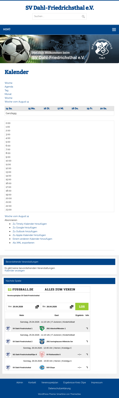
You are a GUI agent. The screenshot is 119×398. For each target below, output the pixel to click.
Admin (19, 383)
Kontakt (32, 383)
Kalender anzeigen (15, 270)
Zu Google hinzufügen (25, 227)
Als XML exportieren (23, 242)
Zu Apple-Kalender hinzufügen (29, 235)
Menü (6, 29)
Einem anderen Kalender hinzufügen (32, 238)
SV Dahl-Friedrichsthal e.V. (59, 8)
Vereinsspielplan (49, 383)
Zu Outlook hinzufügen (25, 231)
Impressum (97, 383)
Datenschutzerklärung (59, 388)
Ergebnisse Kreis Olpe (74, 383)
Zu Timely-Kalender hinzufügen (30, 223)
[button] (11, 220)
